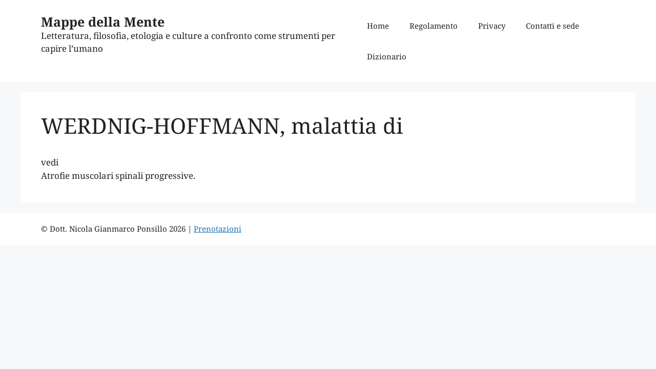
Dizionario (386, 56)
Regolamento (433, 25)
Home (378, 25)
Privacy (491, 25)
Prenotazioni (217, 228)
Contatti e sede (552, 25)
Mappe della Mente (103, 21)
